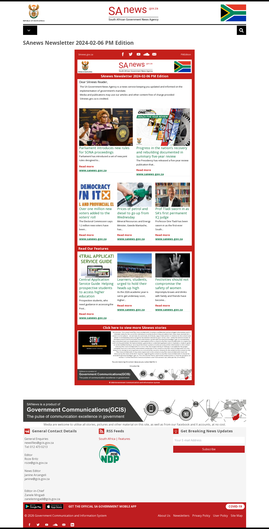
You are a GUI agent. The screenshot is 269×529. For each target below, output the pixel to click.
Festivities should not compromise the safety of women (172, 283)
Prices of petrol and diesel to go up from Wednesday (133, 213)
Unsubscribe (134, 366)
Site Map (237, 516)
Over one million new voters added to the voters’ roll (95, 213)
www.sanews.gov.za (93, 170)
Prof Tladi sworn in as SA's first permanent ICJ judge (172, 213)
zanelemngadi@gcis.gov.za (42, 499)
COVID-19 (235, 506)
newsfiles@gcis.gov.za (39, 443)
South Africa (107, 439)
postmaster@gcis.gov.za (171, 339)
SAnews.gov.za (85, 54)
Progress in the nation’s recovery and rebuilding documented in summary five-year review (161, 152)
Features (124, 439)
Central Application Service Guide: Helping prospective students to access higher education (96, 287)
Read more (86, 166)
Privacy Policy (201, 516)
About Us (164, 516)
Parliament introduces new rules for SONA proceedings (104, 150)
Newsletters (181, 516)
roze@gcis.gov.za (35, 463)
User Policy (220, 516)
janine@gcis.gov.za (37, 479)
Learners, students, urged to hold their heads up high (132, 283)
